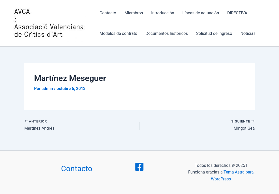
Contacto (108, 13)
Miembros (133, 13)
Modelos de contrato (118, 33)
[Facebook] (139, 166)
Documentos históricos (167, 33)
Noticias (248, 33)
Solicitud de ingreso (214, 33)
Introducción (162, 13)
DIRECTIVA (237, 13)
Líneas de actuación (200, 13)
